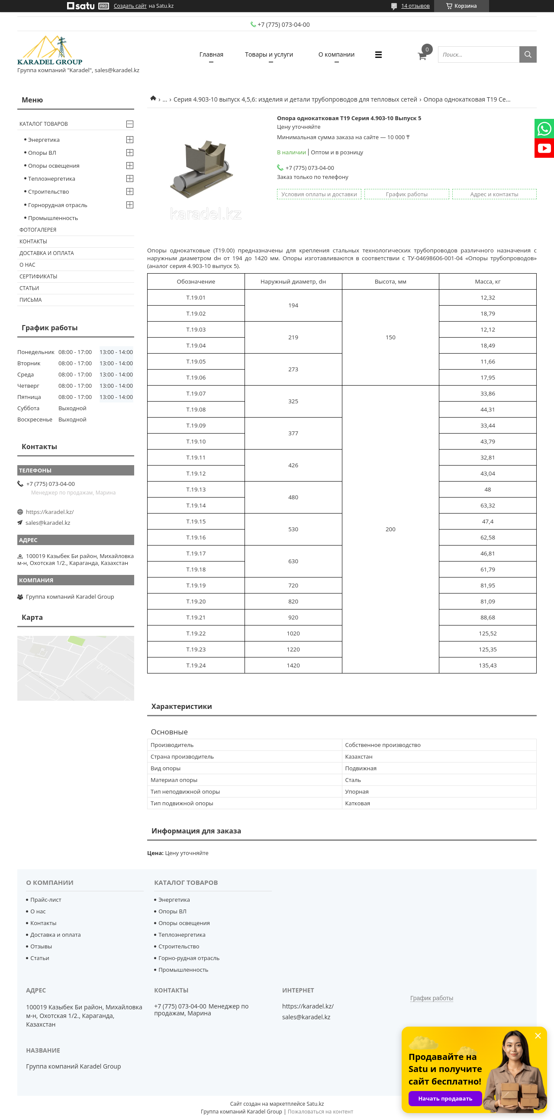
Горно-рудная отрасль (188, 958)
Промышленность (53, 218)
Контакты (33, 241)
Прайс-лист (45, 899)
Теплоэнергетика (51, 178)
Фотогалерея (37, 229)
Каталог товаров (43, 124)
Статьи (29, 288)
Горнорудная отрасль (57, 205)
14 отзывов (415, 6)
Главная (212, 54)
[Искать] (528, 54)
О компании (337, 54)
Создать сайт (130, 6)
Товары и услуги (269, 54)
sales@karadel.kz (48, 522)
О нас (27, 264)
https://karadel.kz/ (50, 511)
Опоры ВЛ (42, 152)
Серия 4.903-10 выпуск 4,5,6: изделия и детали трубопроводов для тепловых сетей (295, 99)
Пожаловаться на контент (320, 1111)
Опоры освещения (54, 165)
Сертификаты (38, 276)
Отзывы (41, 946)
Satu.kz (315, 1103)
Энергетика (44, 140)
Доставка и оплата (46, 253)
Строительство (48, 191)
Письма (30, 299)
